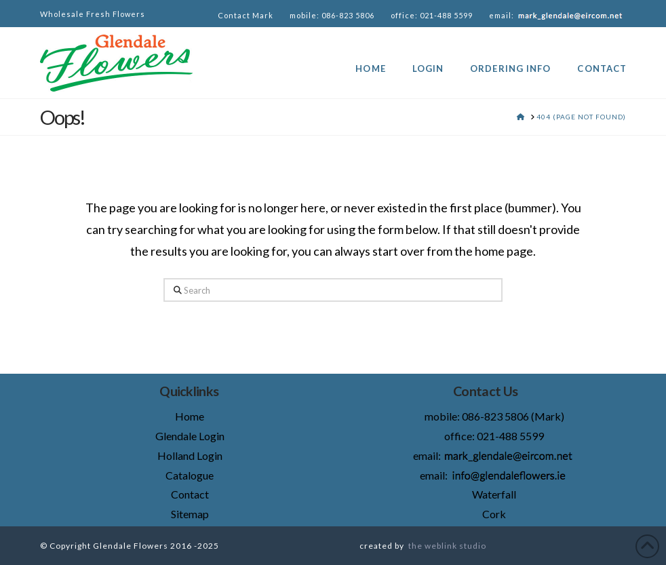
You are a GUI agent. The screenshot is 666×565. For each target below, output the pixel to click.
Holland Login (189, 455)
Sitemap (190, 513)
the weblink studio (447, 546)
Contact (190, 494)
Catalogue (189, 475)
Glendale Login (189, 435)
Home (189, 416)
